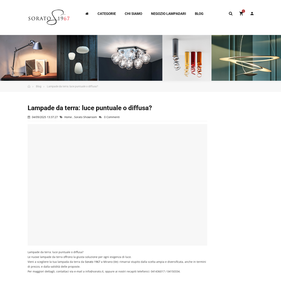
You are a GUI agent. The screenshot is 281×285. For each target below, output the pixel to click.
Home (68, 117)
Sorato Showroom (85, 117)
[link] (92, 262)
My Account (252, 13)
